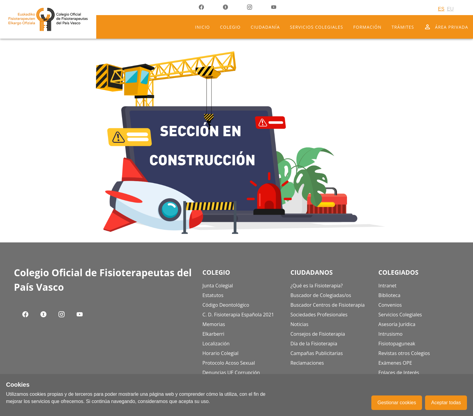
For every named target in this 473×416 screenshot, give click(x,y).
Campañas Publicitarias (316, 353)
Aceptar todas (446, 402)
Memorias (213, 324)
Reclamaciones (307, 363)
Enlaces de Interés (398, 372)
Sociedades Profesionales (319, 314)
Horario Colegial (220, 353)
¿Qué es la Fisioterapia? (316, 285)
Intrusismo (390, 334)
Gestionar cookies (396, 402)
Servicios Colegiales (400, 314)
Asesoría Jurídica (396, 324)
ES (441, 8)
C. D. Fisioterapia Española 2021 (238, 314)
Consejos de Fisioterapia (317, 334)
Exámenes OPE (395, 363)
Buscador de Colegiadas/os (320, 295)
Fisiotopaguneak (396, 343)
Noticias (299, 324)
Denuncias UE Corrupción (231, 372)
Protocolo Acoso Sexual (228, 363)
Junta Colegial (217, 285)
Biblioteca (389, 295)
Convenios (390, 305)
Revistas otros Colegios (404, 353)
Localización (216, 343)
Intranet (387, 285)
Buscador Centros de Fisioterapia (327, 305)
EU (450, 8)
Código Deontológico (225, 305)
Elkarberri (213, 334)
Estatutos (213, 295)
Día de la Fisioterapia (313, 343)
